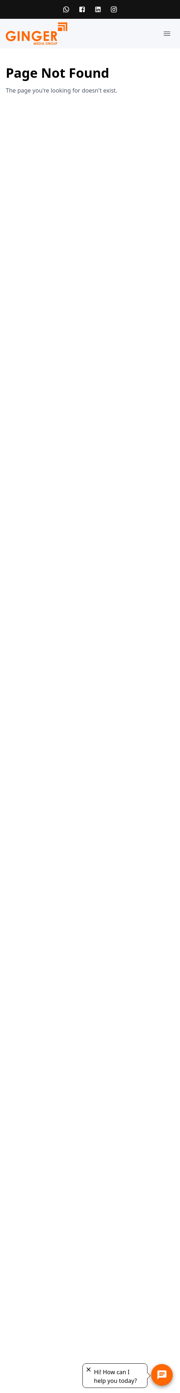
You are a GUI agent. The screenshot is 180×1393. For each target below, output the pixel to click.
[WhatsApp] (66, 9)
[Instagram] (113, 9)
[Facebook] (82, 9)
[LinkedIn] (97, 9)
